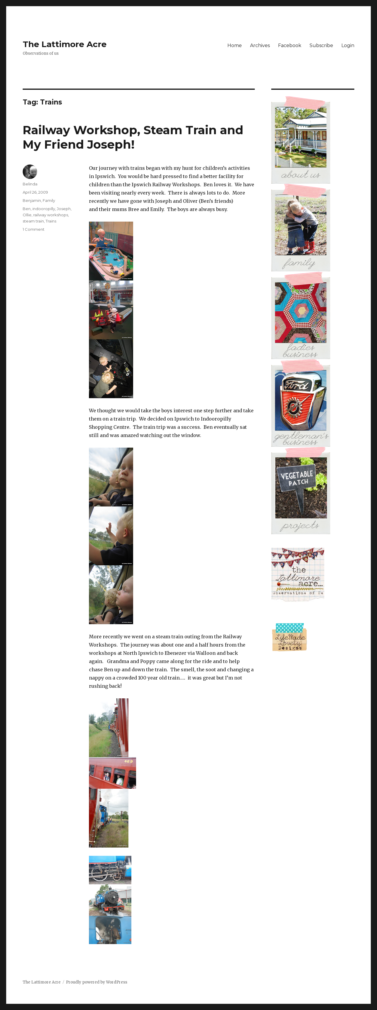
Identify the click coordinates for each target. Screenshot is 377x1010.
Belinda (30, 184)
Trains (51, 221)
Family (49, 200)
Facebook (289, 45)
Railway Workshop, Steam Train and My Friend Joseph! (133, 137)
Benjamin (32, 200)
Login (347, 45)
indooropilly (43, 208)
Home (234, 45)
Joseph (64, 208)
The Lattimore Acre (65, 44)
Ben (27, 208)
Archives (260, 45)
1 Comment (33, 229)
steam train (33, 221)
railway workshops (50, 214)
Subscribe (321, 45)
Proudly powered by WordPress (96, 982)
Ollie (27, 214)
